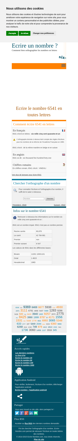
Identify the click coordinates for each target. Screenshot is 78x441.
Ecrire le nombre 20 (23, 358)
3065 (52, 320)
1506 (55, 327)
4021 (39, 321)
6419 (29, 314)
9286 (59, 310)
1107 (44, 330)
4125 (53, 307)
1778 (34, 321)
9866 (60, 324)
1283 (52, 310)
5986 (46, 311)
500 (21, 314)
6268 (20, 326)
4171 (51, 317)
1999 (36, 317)
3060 (32, 330)
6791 (30, 311)
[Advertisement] (39, 87)
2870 (53, 314)
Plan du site (39, 439)
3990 (29, 317)
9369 (27, 307)
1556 (59, 317)
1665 (41, 314)
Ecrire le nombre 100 (24, 363)
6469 (34, 307)
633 (19, 323)
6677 (41, 307)
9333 (48, 324)
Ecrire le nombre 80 (23, 360)
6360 (53, 323)
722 (25, 314)
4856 (36, 311)
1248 (30, 327)
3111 (23, 310)
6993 (45, 320)
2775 (60, 313)
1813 (50, 327)
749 (35, 326)
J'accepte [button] (12, 33)
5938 (48, 307)
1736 (25, 330)
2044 (38, 324)
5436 (16, 314)
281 (21, 307)
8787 (42, 317)
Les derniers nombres (24, 353)
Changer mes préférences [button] (43, 33)
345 (55, 330)
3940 (35, 313)
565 (24, 321)
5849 (33, 324)
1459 (38, 330)
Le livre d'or (20, 355)
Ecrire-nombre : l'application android (31, 390)
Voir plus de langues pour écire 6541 (26, 175)
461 (17, 317)
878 (40, 326)
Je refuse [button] (24, 33)
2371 (17, 311)
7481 (59, 327)
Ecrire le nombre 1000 (24, 365)
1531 (19, 320)
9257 (47, 313)
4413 (45, 327)
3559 (49, 330)
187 (28, 324)
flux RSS (28, 423)
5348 (59, 320)
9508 (25, 327)
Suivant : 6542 (59, 205)
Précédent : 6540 (19, 205)
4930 (59, 307)
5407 (41, 311)
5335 (29, 321)
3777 (24, 324)
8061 (43, 324)
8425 (22, 317)
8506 (17, 307)
